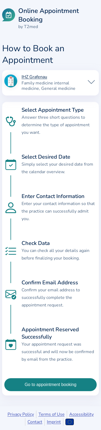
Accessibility (81, 414)
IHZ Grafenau (34, 77)
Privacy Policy (21, 414)
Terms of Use (52, 414)
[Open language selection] (69, 422)
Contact (34, 422)
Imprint (54, 422)
